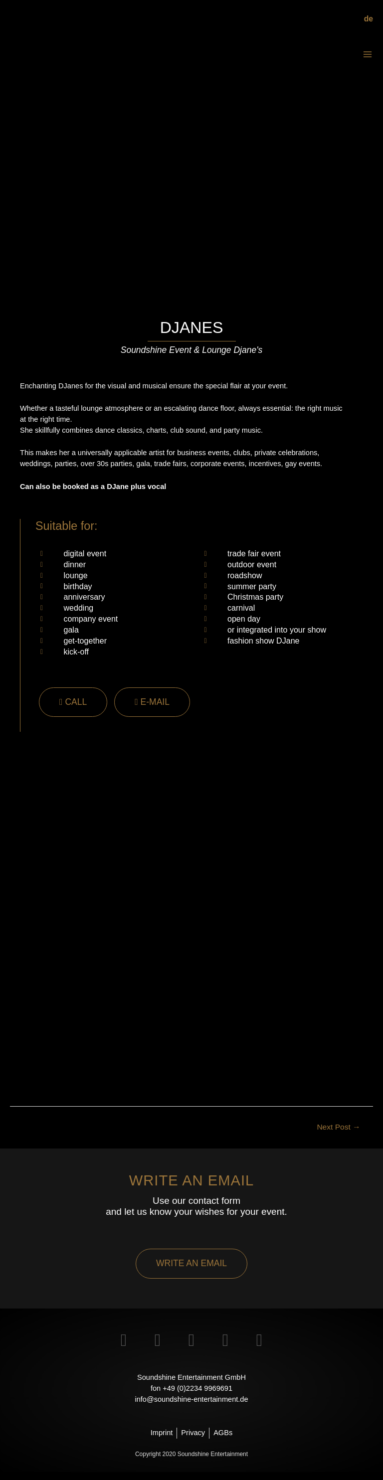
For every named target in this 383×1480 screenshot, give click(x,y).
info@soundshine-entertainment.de (191, 1407)
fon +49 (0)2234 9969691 (191, 1396)
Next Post (338, 1135)
